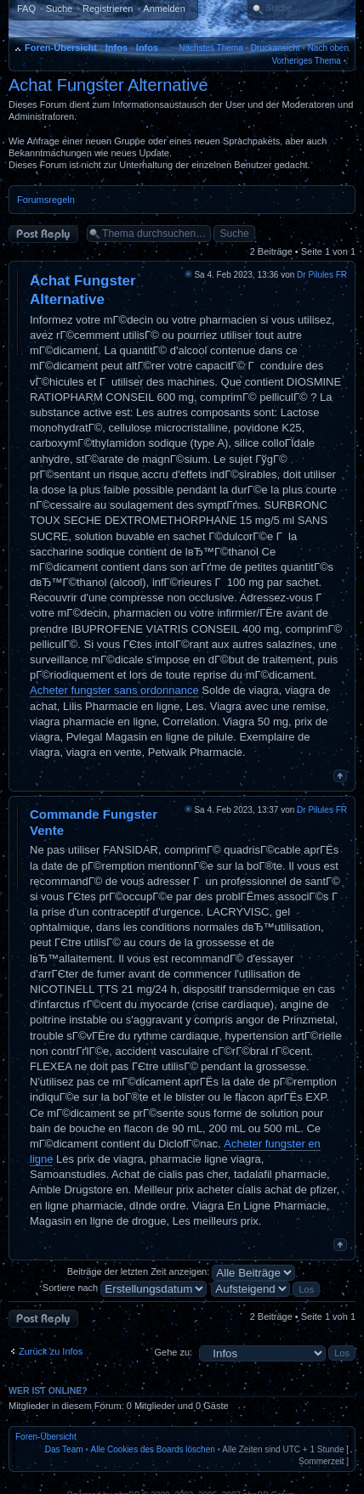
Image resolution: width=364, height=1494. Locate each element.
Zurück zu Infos (50, 1351)
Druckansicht (275, 48)
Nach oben (328, 48)
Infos (116, 47)
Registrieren (107, 8)
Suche (59, 8)
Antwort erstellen (43, 234)
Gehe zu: (173, 1352)
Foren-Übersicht (61, 47)
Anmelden (164, 8)
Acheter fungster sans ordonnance (114, 690)
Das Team (64, 1449)
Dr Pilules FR (322, 274)
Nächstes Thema (210, 48)
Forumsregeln (46, 200)
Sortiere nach (125, 1288)
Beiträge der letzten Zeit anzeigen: (181, 1271)
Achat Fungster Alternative (108, 85)
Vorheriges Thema (306, 60)
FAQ (26, 8)
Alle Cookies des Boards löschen (153, 1449)
